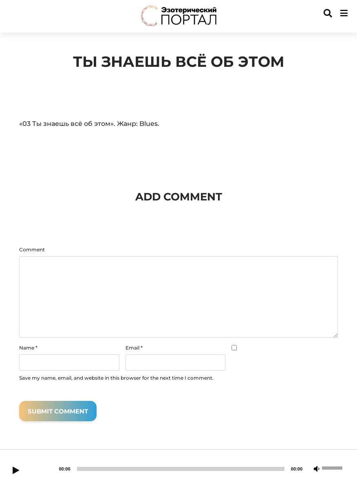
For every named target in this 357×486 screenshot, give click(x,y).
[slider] (180, 469)
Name (28, 347)
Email (134, 347)
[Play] (15, 470)
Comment (32, 249)
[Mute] (316, 469)
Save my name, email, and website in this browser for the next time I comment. (116, 378)
